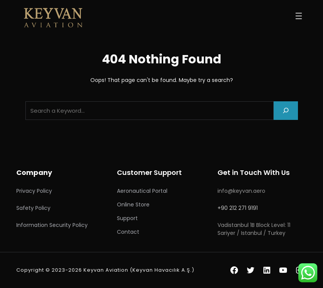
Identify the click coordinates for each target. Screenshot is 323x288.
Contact (128, 232)
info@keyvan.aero (241, 191)
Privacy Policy (34, 191)
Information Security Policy (52, 225)
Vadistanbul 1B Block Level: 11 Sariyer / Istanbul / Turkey (253, 229)
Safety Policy (33, 208)
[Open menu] (299, 16)
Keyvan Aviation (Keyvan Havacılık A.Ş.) (139, 270)
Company (34, 172)
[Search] (286, 110)
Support (127, 218)
